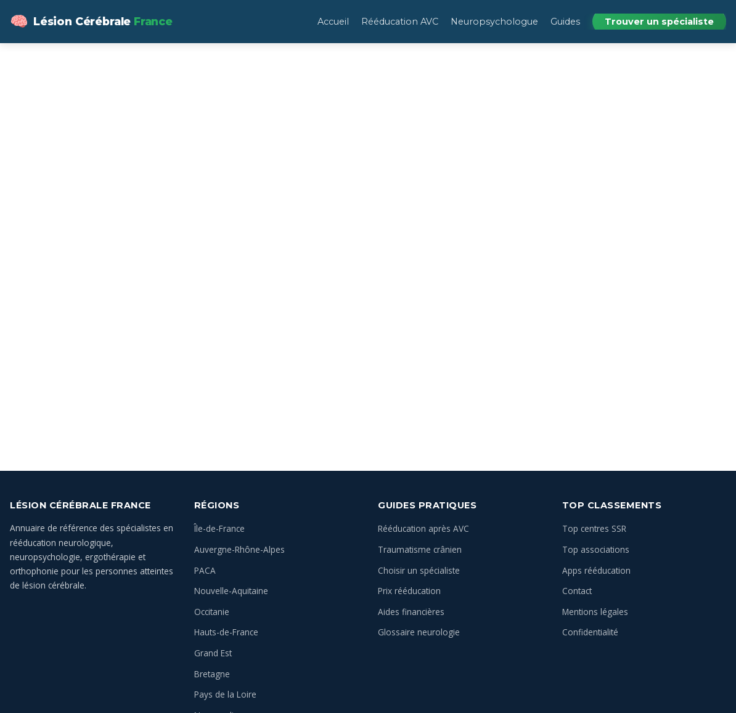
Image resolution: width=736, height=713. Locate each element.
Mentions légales (595, 611)
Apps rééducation (596, 570)
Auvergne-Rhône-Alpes (239, 549)
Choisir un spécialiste (419, 570)
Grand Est (213, 653)
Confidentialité (590, 632)
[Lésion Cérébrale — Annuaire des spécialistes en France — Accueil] (91, 21)
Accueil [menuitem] (333, 21)
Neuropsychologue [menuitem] (494, 21)
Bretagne (212, 674)
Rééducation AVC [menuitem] (399, 21)
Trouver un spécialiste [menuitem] (659, 21)
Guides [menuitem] (565, 21)
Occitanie (211, 611)
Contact (577, 591)
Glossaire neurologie (419, 632)
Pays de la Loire (225, 694)
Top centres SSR (594, 528)
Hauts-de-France (226, 632)
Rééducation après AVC (423, 528)
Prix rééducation (409, 591)
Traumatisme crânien (420, 549)
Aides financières (411, 611)
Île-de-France (219, 528)
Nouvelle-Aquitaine (231, 591)
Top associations (595, 549)
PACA (205, 570)
